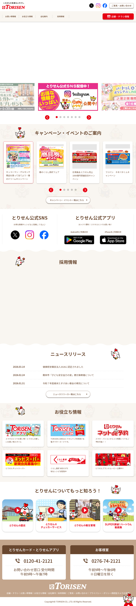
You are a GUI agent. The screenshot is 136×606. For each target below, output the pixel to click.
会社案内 (44, 16)
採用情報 (60, 16)
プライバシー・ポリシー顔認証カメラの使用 (109, 593)
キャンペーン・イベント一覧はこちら (67, 200)
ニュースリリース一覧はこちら (67, 396)
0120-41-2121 (38, 561)
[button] (47, 117)
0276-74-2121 (106, 561)
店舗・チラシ (13, 593)
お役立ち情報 (27, 16)
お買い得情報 (10, 16)
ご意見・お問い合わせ (121, 5)
